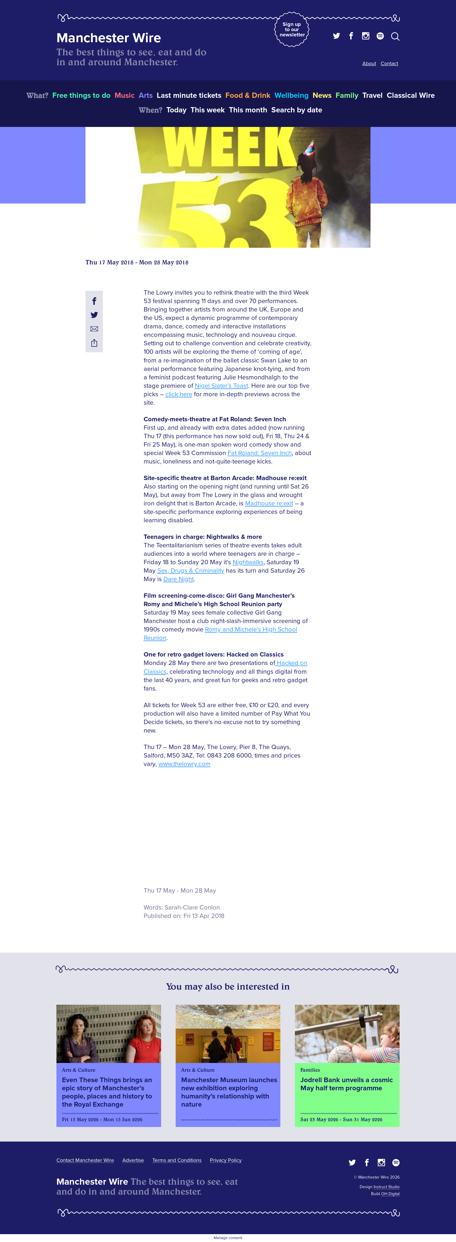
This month (248, 110)
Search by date (296, 110)
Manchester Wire (108, 38)
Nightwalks (248, 562)
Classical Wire (411, 95)
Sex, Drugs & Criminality (190, 571)
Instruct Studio (387, 1186)
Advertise (133, 1160)
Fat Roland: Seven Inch (260, 453)
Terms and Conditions (177, 1160)
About (369, 63)
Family (347, 95)
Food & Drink (247, 95)
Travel (372, 95)
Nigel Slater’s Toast (221, 386)
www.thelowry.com (184, 764)
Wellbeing (292, 95)
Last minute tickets (189, 95)
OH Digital (390, 1193)
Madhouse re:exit (269, 503)
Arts (146, 95)
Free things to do (81, 95)
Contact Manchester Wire (85, 1160)
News (322, 95)
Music (125, 95)
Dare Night (178, 579)
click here (178, 394)
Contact (389, 63)
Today (176, 110)
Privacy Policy (226, 1160)
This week (207, 110)
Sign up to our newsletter (292, 29)
